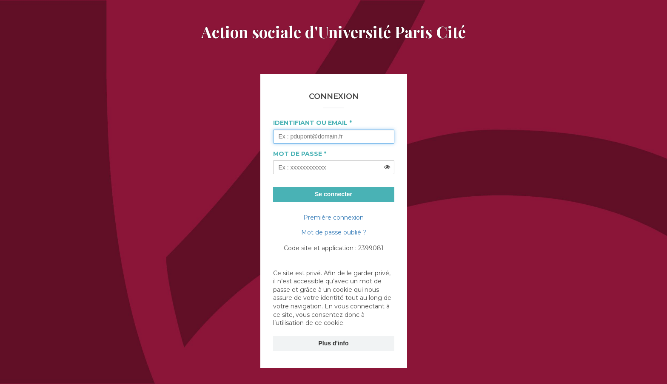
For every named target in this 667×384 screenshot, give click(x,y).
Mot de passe (297, 154)
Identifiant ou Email (310, 123)
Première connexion (333, 217)
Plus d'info (334, 343)
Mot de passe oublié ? (333, 232)
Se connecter (333, 194)
